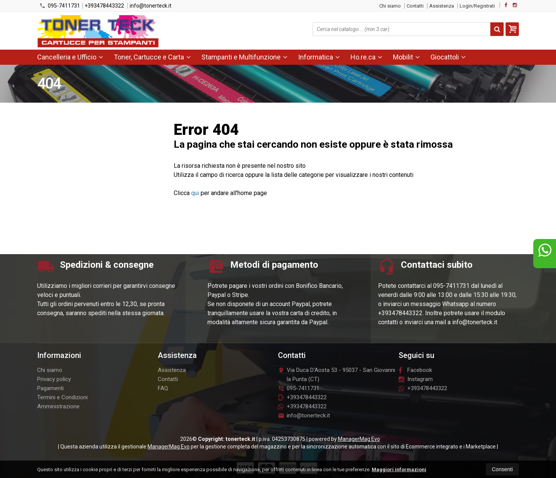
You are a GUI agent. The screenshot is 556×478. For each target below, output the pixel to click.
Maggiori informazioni (399, 469)
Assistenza (441, 6)
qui (195, 193)
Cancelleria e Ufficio (70, 57)
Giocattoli (448, 57)
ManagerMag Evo (359, 439)
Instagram (416, 379)
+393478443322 (104, 6)
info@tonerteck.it (150, 6)
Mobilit (406, 57)
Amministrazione (58, 406)
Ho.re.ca (366, 57)
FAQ (163, 388)
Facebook (415, 370)
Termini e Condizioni (62, 397)
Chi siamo (390, 6)
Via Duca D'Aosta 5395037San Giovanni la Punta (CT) (336, 375)
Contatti (415, 6)
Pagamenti (50, 388)
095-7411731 (59, 6)
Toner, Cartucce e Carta (152, 57)
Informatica (319, 57)
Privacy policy (54, 379)
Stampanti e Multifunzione (244, 57)
